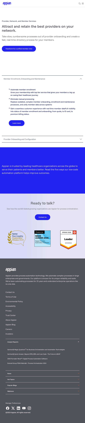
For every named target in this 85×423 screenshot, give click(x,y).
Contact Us (10, 292)
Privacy (9, 310)
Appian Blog (10, 324)
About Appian (11, 320)
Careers (9, 329)
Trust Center (11, 315)
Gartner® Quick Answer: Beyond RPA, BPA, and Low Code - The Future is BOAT (33, 354)
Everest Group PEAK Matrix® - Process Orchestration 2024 (26, 363)
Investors (9, 334)
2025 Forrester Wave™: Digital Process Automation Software (27, 359)
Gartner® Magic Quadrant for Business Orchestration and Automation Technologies (36, 349)
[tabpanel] (42, 109)
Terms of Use (11, 297)
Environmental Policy (14, 301)
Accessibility (11, 306)
